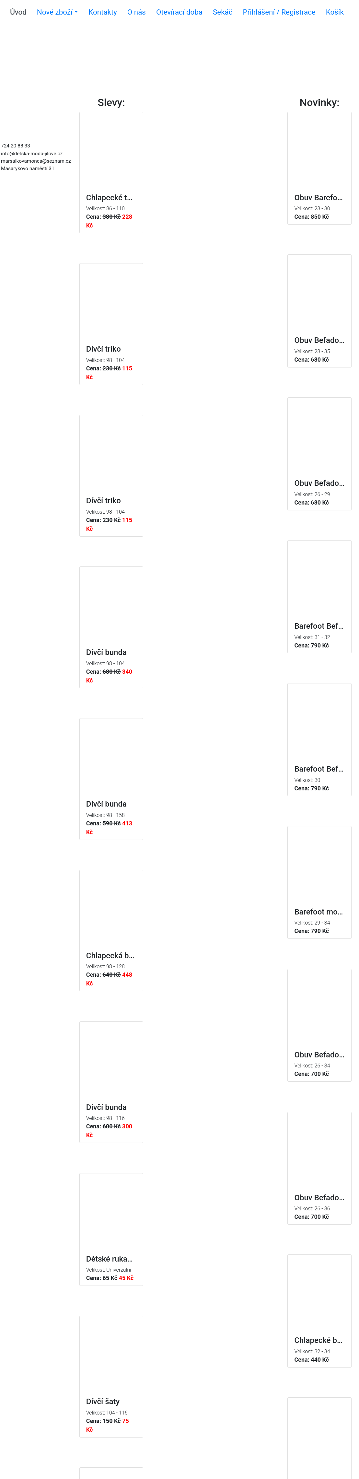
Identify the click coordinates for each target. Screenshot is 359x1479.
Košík (335, 12)
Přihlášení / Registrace (279, 12)
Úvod (18, 12)
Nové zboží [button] (55, 12)
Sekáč (222, 12)
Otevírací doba (179, 12)
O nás (136, 12)
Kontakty (102, 12)
